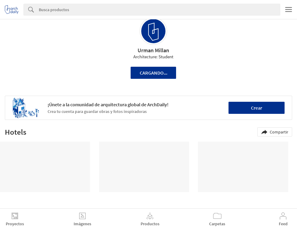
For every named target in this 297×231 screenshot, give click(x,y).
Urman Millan (153, 50)
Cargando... (153, 73)
